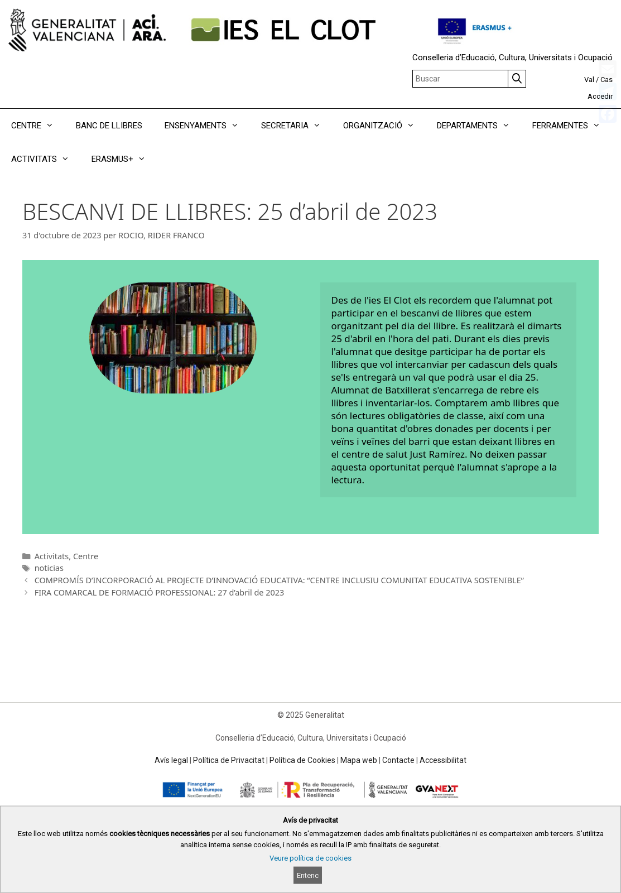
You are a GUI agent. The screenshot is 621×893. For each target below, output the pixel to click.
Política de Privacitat (228, 760)
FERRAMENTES (572, 125)
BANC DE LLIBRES (109, 126)
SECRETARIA (296, 125)
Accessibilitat (443, 760)
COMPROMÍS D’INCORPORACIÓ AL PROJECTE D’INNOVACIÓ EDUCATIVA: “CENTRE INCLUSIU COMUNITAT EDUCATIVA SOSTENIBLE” (279, 580)
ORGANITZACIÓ (384, 125)
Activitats (52, 556)
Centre (85, 556)
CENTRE (38, 125)
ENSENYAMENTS (207, 125)
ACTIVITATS (45, 159)
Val (589, 79)
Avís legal (171, 760)
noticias (49, 568)
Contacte (398, 760)
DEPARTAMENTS (479, 125)
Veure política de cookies (310, 858)
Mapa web (358, 760)
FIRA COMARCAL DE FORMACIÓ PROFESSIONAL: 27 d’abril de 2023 (160, 592)
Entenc (308, 875)
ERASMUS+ (124, 159)
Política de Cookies (302, 760)
